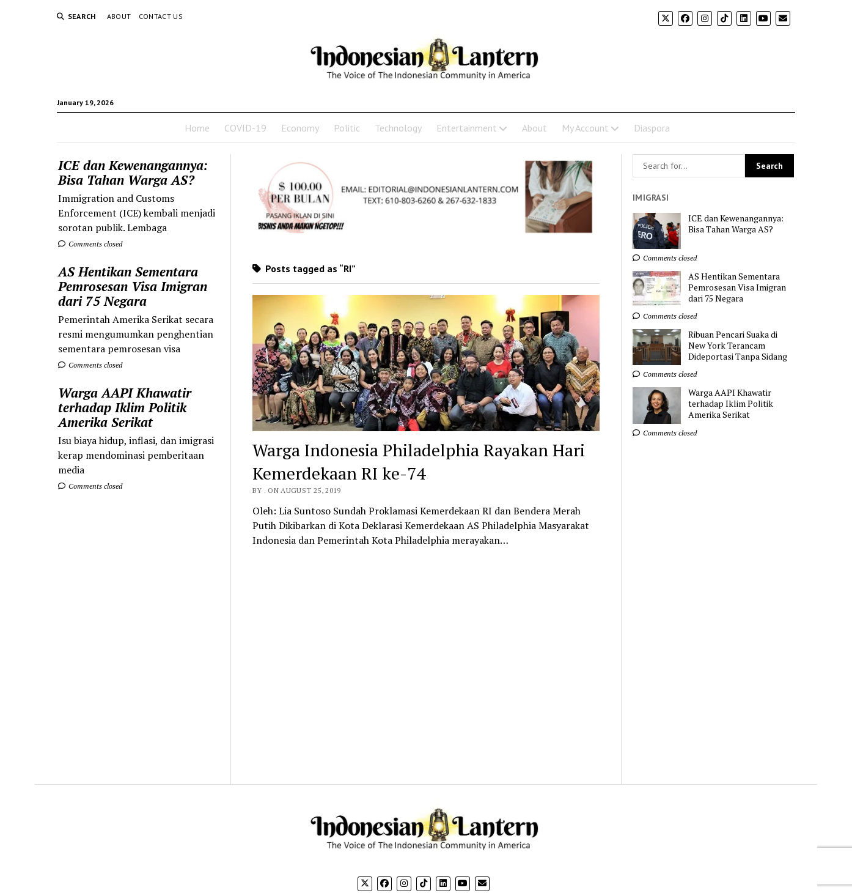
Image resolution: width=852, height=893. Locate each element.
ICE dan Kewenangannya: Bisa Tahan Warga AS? (133, 172)
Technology (398, 128)
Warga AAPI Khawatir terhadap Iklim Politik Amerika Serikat (124, 407)
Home (197, 128)
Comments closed (90, 243)
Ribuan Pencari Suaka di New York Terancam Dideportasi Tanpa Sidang (737, 345)
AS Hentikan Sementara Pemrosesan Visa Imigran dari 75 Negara (132, 286)
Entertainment (466, 128)
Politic (347, 128)
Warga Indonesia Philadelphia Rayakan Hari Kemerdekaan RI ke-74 (418, 461)
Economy (300, 128)
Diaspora (652, 128)
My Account (585, 128)
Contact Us (161, 16)
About (119, 16)
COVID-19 (245, 128)
